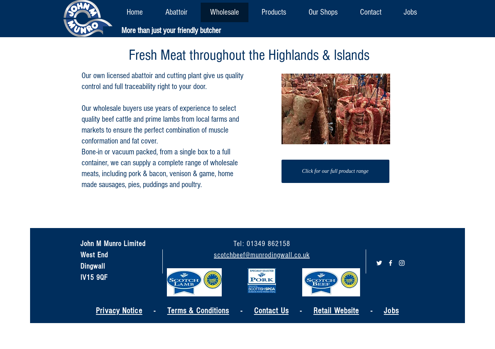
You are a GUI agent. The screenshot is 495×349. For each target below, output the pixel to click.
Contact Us (271, 311)
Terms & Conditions (198, 311)
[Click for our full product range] (335, 171)
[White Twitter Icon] (379, 263)
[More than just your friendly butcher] (171, 31)
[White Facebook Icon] (390, 263)
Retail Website (336, 311)
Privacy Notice (119, 311)
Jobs (391, 311)
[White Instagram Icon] (402, 263)
